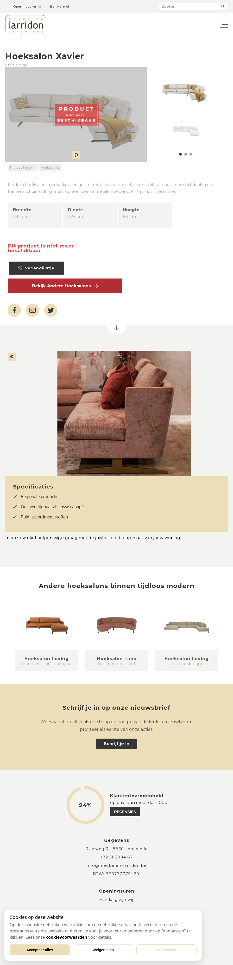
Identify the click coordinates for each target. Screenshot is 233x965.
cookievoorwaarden (66, 937)
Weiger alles (103, 950)
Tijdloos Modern (23, 167)
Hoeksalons (50, 167)
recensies (125, 811)
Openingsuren (27, 6)
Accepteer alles (39, 950)
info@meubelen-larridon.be (117, 865)
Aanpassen (166, 950)
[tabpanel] (185, 91)
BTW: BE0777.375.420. (116, 873)
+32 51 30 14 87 (116, 857)
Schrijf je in (116, 743)
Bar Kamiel (59, 6)
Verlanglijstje (36, 268)
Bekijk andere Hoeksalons (65, 285)
